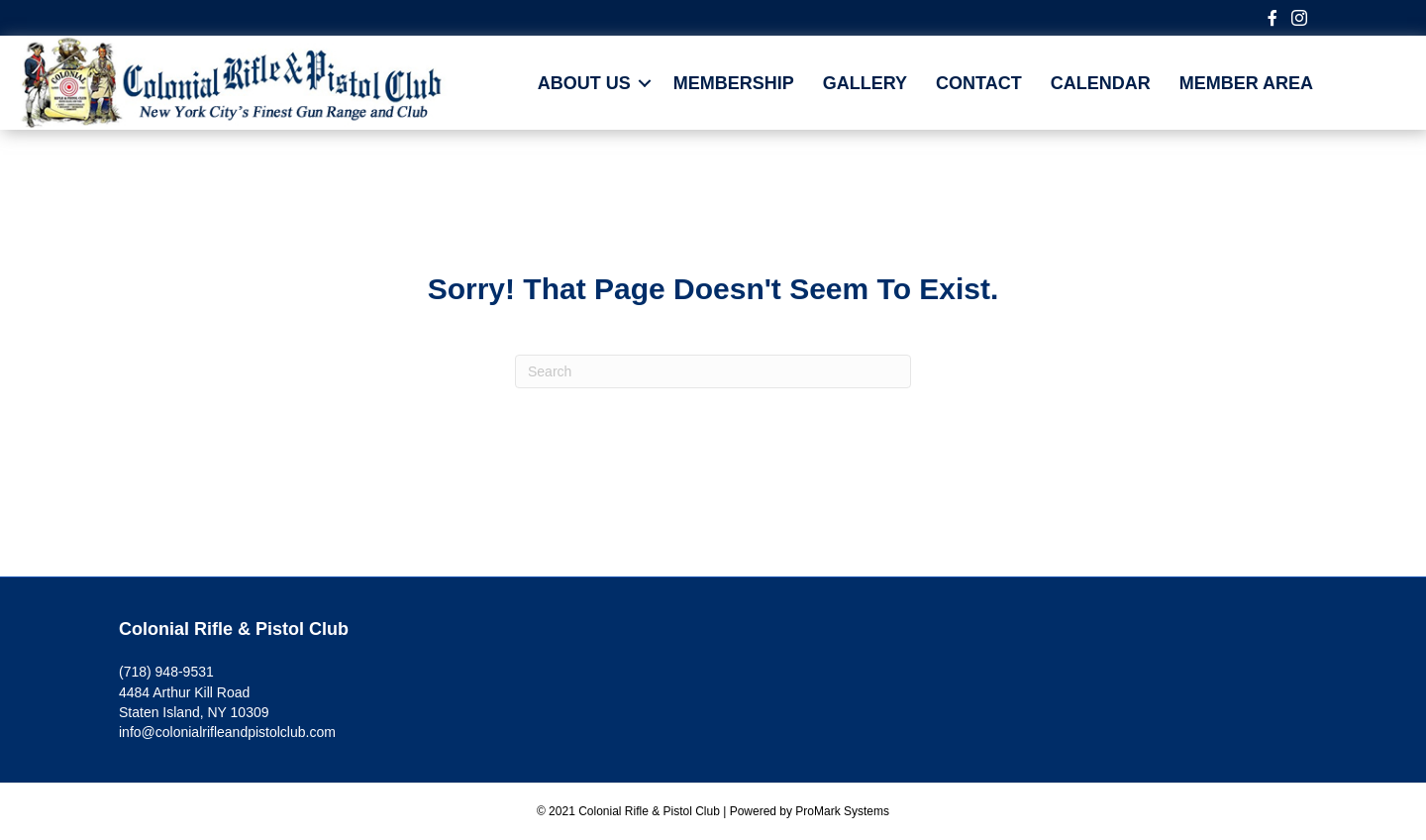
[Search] (713, 371)
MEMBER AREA (1246, 83)
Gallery (865, 83)
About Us (584, 83)
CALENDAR (1101, 83)
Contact (979, 83)
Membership (733, 83)
